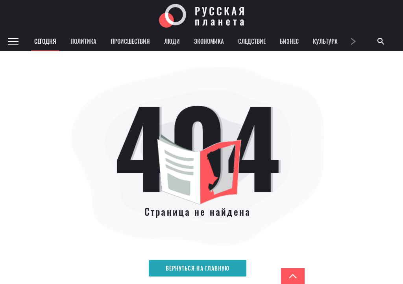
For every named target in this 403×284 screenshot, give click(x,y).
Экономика (209, 41)
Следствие (252, 41)
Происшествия (130, 41)
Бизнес (289, 41)
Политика (83, 41)
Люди (172, 41)
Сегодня (45, 41)
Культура (325, 41)
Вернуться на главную (197, 268)
